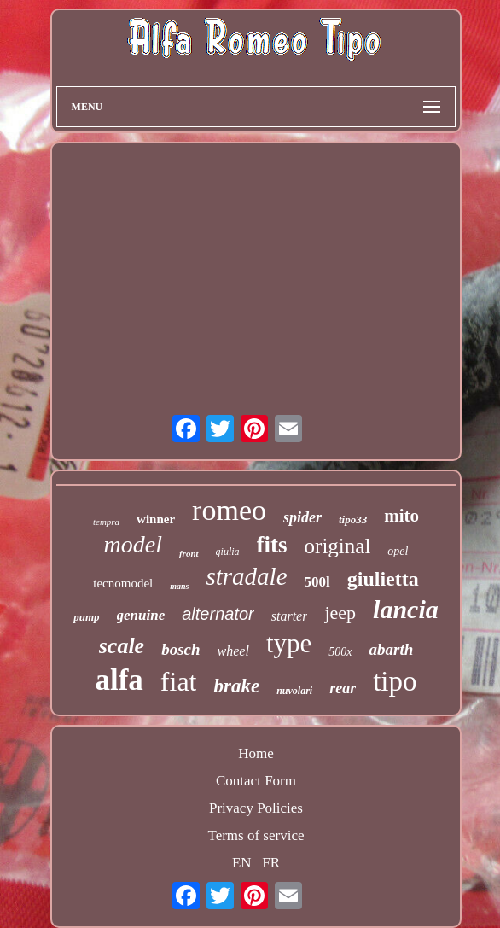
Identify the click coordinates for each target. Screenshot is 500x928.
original (338, 545)
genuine (141, 615)
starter (289, 616)
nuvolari (294, 691)
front (189, 553)
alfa (118, 680)
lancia (406, 609)
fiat (178, 681)
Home (256, 753)
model (133, 544)
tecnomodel (123, 583)
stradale (246, 576)
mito (401, 515)
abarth (391, 649)
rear (342, 688)
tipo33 (353, 519)
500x (340, 651)
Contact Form (256, 781)
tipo (394, 681)
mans (179, 586)
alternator (218, 613)
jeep (340, 612)
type (288, 643)
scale (121, 645)
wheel (233, 651)
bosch (180, 649)
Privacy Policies (256, 808)
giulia (228, 551)
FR (271, 863)
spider (302, 517)
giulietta (383, 579)
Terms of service (255, 835)
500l (317, 582)
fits (272, 544)
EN (242, 863)
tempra (106, 522)
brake (236, 686)
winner (156, 519)
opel (397, 551)
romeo (229, 510)
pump (86, 616)
